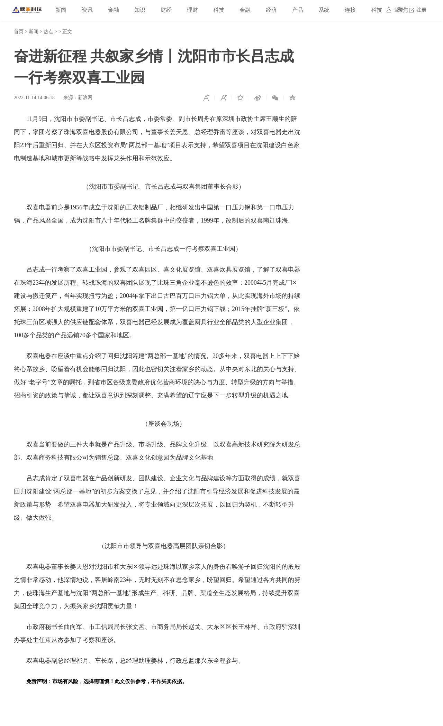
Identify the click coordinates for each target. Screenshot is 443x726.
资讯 (87, 10)
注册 (421, 9)
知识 (139, 10)
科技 (218, 10)
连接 (350, 10)
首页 (19, 31)
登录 (399, 9)
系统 (323, 10)
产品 (297, 10)
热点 (48, 31)
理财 (192, 10)
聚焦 (402, 10)
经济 (271, 10)
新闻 (60, 10)
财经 (166, 10)
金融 (113, 10)
